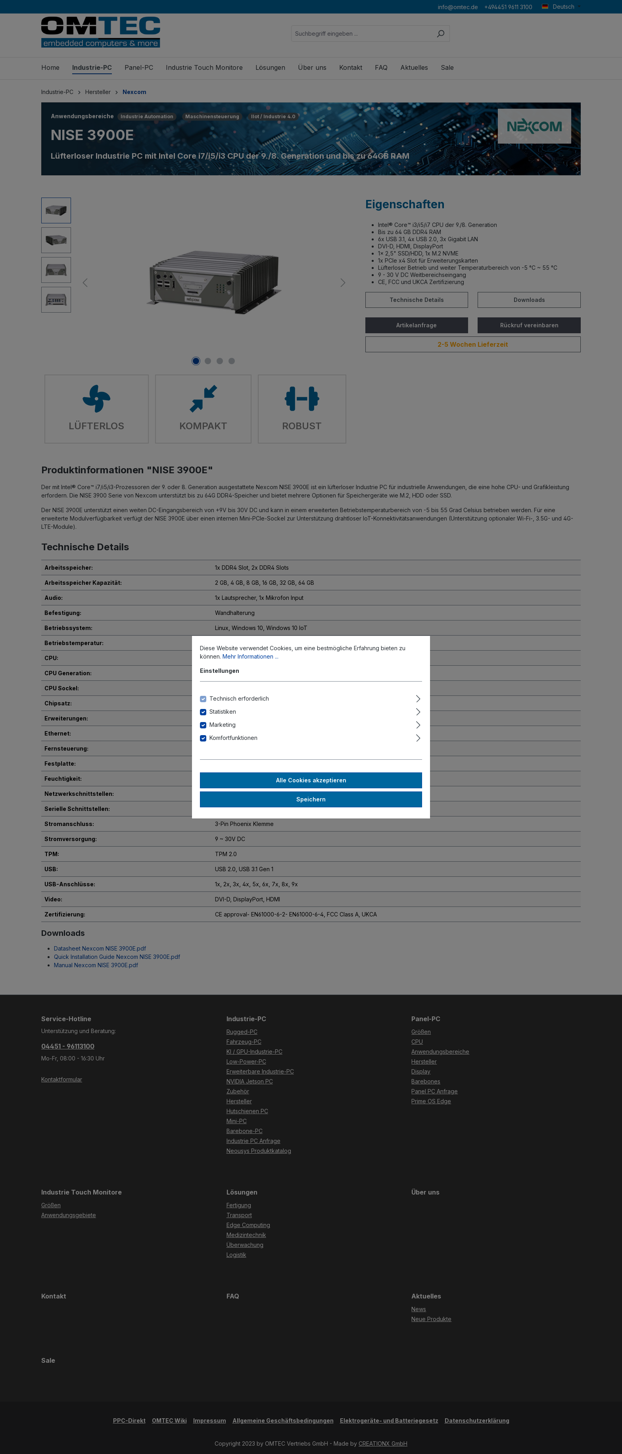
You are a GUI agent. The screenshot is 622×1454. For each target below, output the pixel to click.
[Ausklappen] (418, 697)
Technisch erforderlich (239, 698)
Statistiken (222, 711)
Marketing (222, 724)
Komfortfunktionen (233, 737)
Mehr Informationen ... (250, 656)
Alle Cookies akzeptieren (311, 780)
